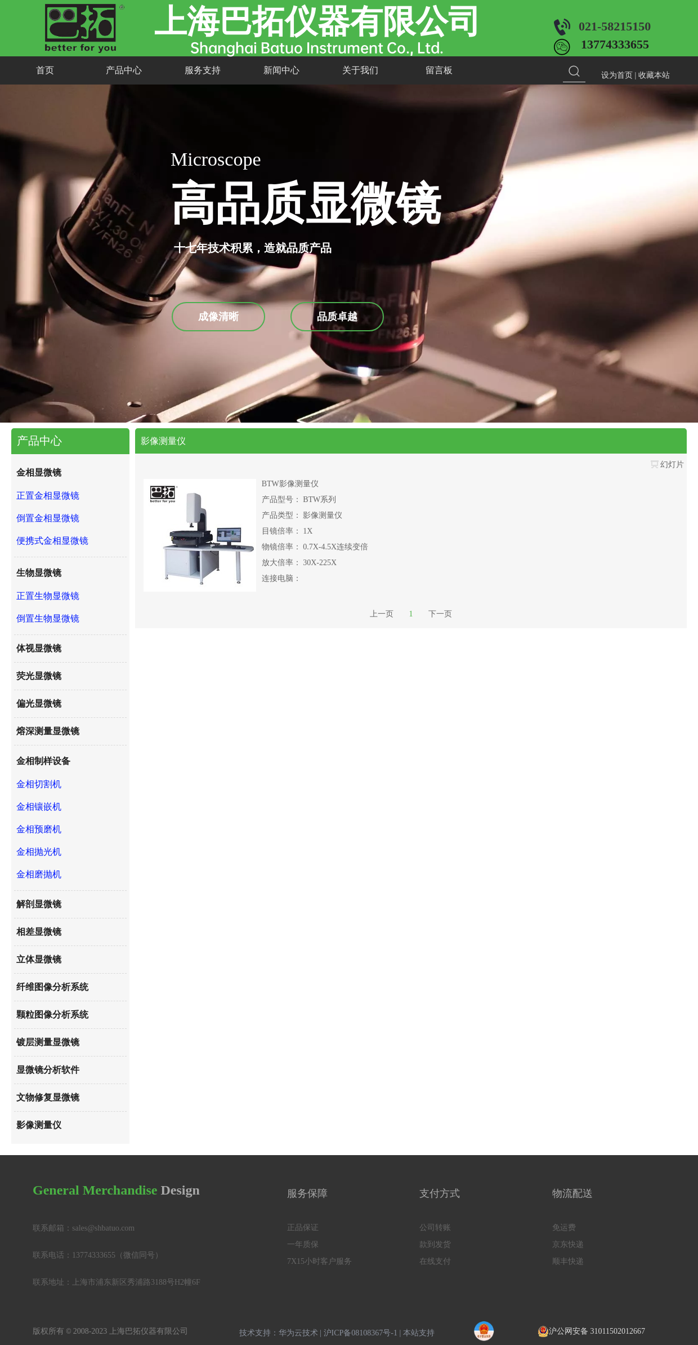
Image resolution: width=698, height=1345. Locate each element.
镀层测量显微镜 (47, 1042)
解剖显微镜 (38, 904)
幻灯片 (667, 464)
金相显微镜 (38, 472)
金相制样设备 (43, 761)
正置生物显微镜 (47, 596)
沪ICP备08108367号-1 (360, 1333)
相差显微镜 (38, 931)
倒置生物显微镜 (47, 618)
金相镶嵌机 (38, 806)
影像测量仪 (38, 1125)
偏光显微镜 (38, 703)
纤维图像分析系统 (52, 987)
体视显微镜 (38, 648)
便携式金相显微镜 (52, 540)
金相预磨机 (38, 829)
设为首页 (617, 75)
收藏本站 (654, 75)
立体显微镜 (38, 959)
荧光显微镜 (38, 676)
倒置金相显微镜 (47, 518)
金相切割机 (38, 784)
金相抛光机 (38, 851)
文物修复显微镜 (47, 1097)
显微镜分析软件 (47, 1070)
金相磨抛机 (38, 874)
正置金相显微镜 (47, 495)
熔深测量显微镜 (47, 731)
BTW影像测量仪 (290, 484)
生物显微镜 (38, 573)
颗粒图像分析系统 (52, 1014)
